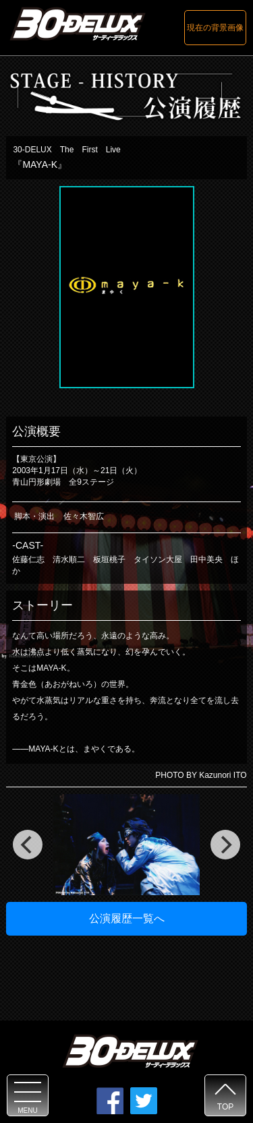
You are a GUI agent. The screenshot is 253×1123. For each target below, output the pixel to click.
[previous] (28, 844)
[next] (225, 844)
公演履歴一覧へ (127, 918)
